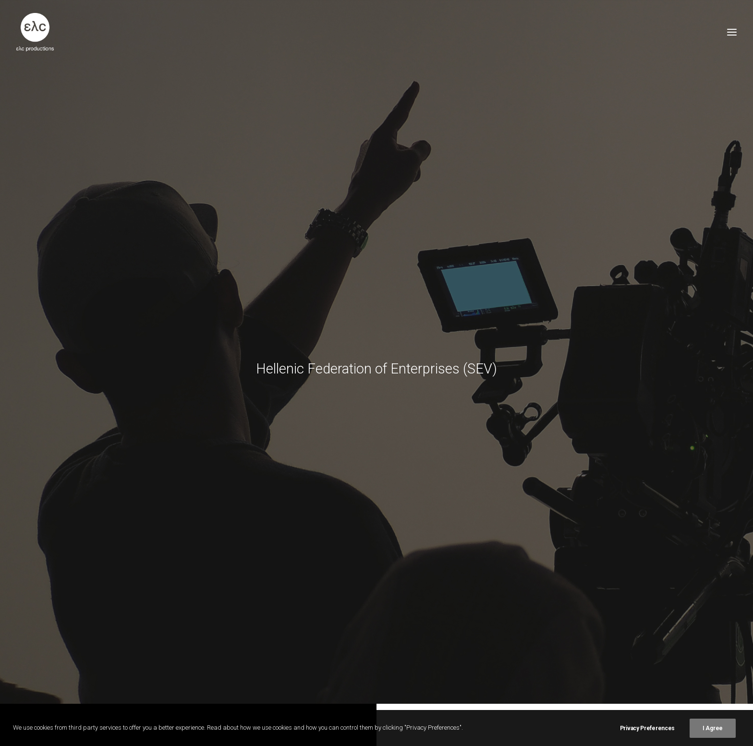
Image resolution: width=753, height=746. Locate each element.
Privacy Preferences (647, 728)
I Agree (713, 728)
